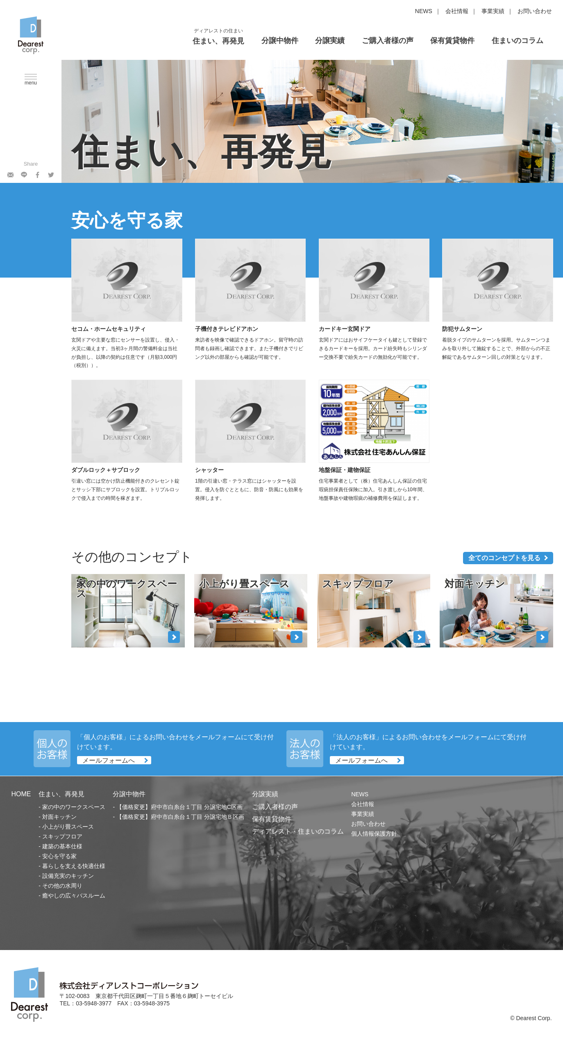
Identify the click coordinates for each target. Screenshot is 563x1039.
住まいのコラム (517, 40)
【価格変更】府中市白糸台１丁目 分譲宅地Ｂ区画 (180, 816)
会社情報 (456, 11)
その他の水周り (62, 885)
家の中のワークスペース (73, 807)
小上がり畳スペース (68, 826)
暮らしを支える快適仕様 (73, 866)
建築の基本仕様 (62, 846)
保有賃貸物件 (452, 40)
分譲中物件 (279, 40)
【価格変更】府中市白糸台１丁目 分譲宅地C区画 (179, 807)
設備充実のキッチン (68, 876)
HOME (21, 794)
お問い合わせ (535, 11)
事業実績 (492, 11)
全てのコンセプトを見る (504, 557)
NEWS (423, 11)
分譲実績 (330, 40)
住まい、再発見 (218, 41)
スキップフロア (62, 836)
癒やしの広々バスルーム (73, 895)
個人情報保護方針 (374, 833)
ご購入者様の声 (387, 40)
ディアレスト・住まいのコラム (298, 831)
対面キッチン (59, 816)
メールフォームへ (108, 759)
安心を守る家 (59, 856)
